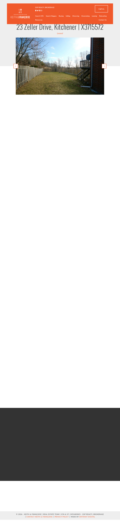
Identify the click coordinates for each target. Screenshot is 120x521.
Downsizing (85, 16)
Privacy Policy (62, 517)
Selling (68, 16)
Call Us (101, 9)
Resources (38, 20)
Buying (61, 16)
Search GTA (39, 16)
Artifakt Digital (87, 517)
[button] (15, 66)
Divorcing (75, 16)
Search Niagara (51, 16)
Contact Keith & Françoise (39, 517)
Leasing (94, 16)
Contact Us (103, 20)
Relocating (103, 16)
